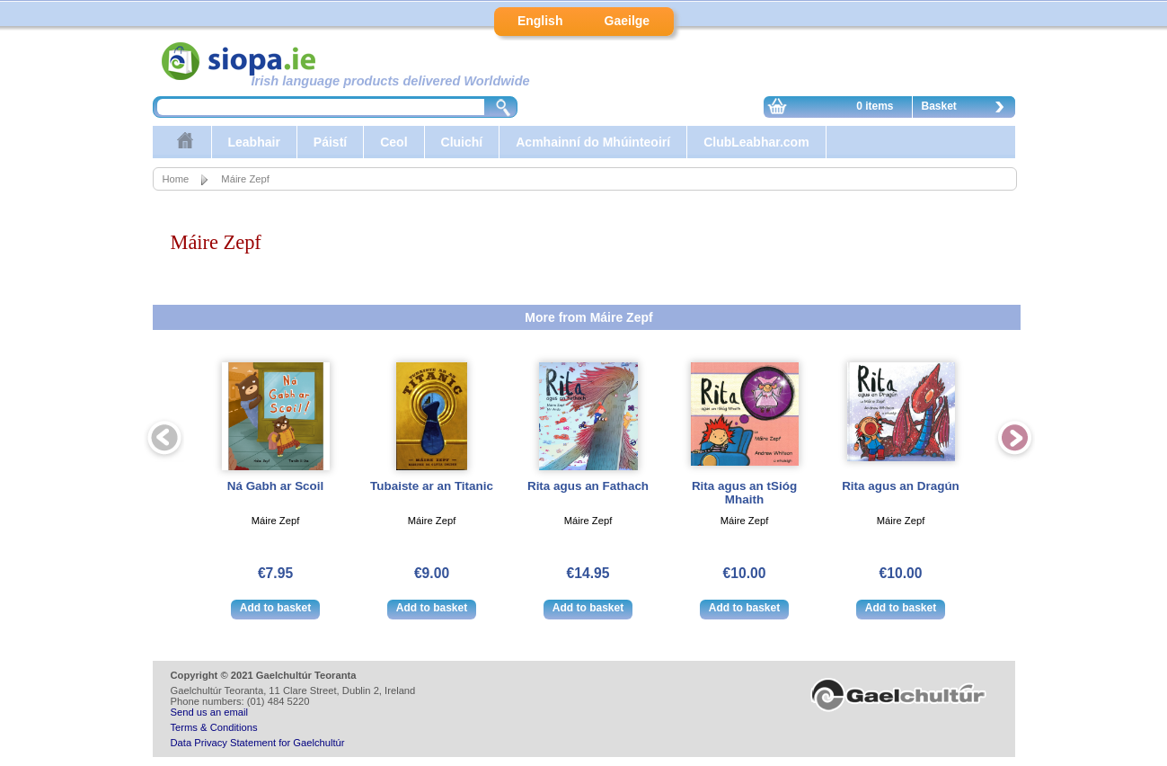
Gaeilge (627, 20)
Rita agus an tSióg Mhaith (744, 492)
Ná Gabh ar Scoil (275, 486)
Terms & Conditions (214, 727)
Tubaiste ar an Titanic (431, 486)
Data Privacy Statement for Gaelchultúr (258, 742)
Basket (967, 109)
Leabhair (254, 142)
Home (176, 179)
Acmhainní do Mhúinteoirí (593, 142)
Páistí (330, 142)
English (540, 20)
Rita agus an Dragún (900, 486)
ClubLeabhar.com (756, 142)
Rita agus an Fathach (588, 486)
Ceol (393, 142)
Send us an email (209, 712)
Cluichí (462, 142)
